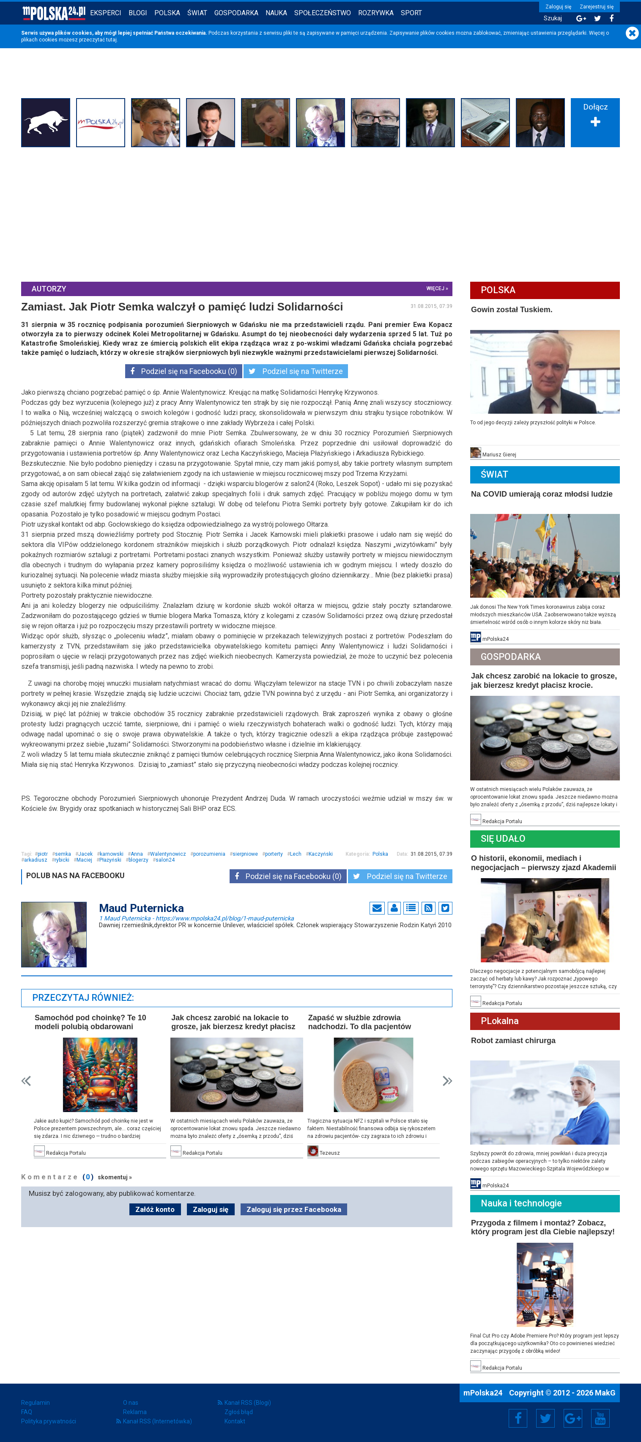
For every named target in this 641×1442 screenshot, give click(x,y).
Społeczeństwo (322, 13)
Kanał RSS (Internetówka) (157, 1421)
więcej (435, 288)
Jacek (85, 854)
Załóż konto (155, 1209)
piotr (43, 854)
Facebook (518, 1418)
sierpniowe (245, 854)
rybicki (62, 860)
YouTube (600, 1418)
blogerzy (138, 860)
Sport (411, 13)
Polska (167, 13)
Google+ (573, 1418)
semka (63, 854)
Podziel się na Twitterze (296, 371)
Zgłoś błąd (239, 1412)
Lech (295, 854)
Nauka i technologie (521, 1203)
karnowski (111, 854)
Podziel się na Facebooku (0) (183, 371)
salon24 (165, 860)
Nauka (276, 13)
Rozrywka (376, 13)
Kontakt (235, 1421)
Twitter (545, 1418)
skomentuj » (115, 1177)
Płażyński (110, 860)
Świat (197, 13)
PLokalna (500, 1021)
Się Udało (503, 838)
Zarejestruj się (597, 7)
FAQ (26, 1412)
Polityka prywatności (48, 1421)
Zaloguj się (558, 7)
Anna (137, 854)
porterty (274, 854)
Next (447, 1081)
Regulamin (35, 1402)
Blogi (138, 13)
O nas (130, 1402)
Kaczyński (321, 854)
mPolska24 (483, 1392)
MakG (605, 1392)
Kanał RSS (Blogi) (248, 1402)
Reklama (135, 1412)
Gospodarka (236, 13)
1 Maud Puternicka (196, 918)
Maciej (84, 860)
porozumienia (209, 854)
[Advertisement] (320, 213)
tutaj (111, 40)
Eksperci (105, 13)
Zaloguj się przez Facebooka (294, 1209)
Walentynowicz (168, 854)
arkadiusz (35, 860)
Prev (26, 1081)
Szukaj (553, 18)
